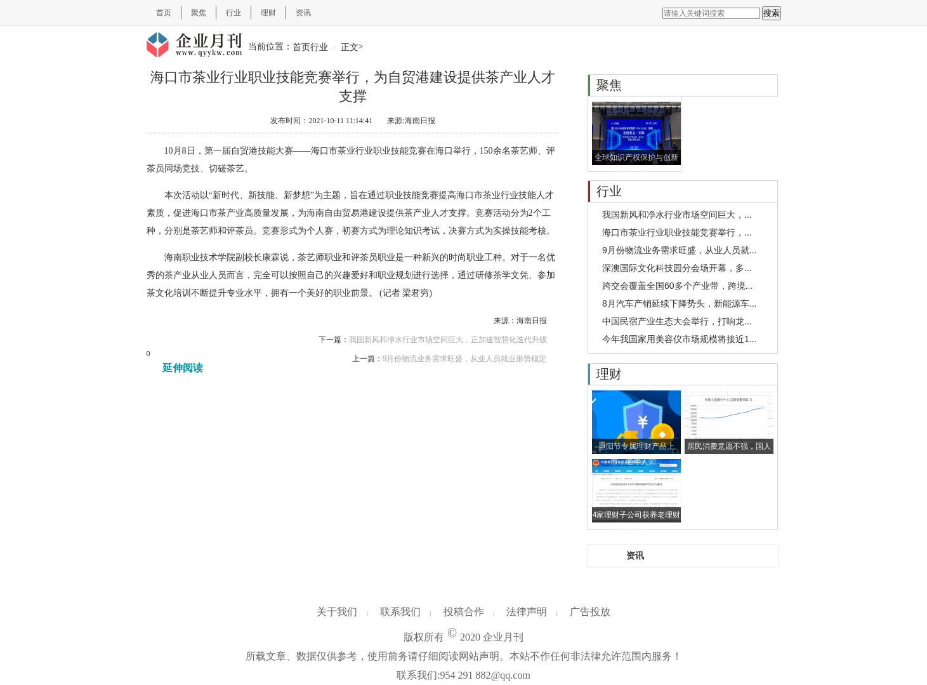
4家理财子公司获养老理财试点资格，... (637, 516)
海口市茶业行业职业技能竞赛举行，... (677, 232)
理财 (268, 12)
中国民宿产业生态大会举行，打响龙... (677, 321)
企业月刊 (503, 637)
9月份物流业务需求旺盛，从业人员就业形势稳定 (465, 358)
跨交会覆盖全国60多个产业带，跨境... (677, 286)
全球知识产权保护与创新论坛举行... (636, 159)
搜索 (771, 13)
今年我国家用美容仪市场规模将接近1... (679, 339)
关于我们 (337, 611)
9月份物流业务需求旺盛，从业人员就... (679, 250)
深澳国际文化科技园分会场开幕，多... (677, 268)
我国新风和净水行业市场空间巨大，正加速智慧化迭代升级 (448, 339)
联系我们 (400, 611)
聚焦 (198, 12)
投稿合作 (464, 611)
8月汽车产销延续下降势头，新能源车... (679, 303)
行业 (233, 12)
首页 (163, 12)
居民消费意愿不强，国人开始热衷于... (729, 448)
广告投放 (590, 611)
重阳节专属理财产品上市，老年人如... (636, 448)
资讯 (303, 12)
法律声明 (526, 611)
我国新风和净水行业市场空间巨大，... (677, 214)
